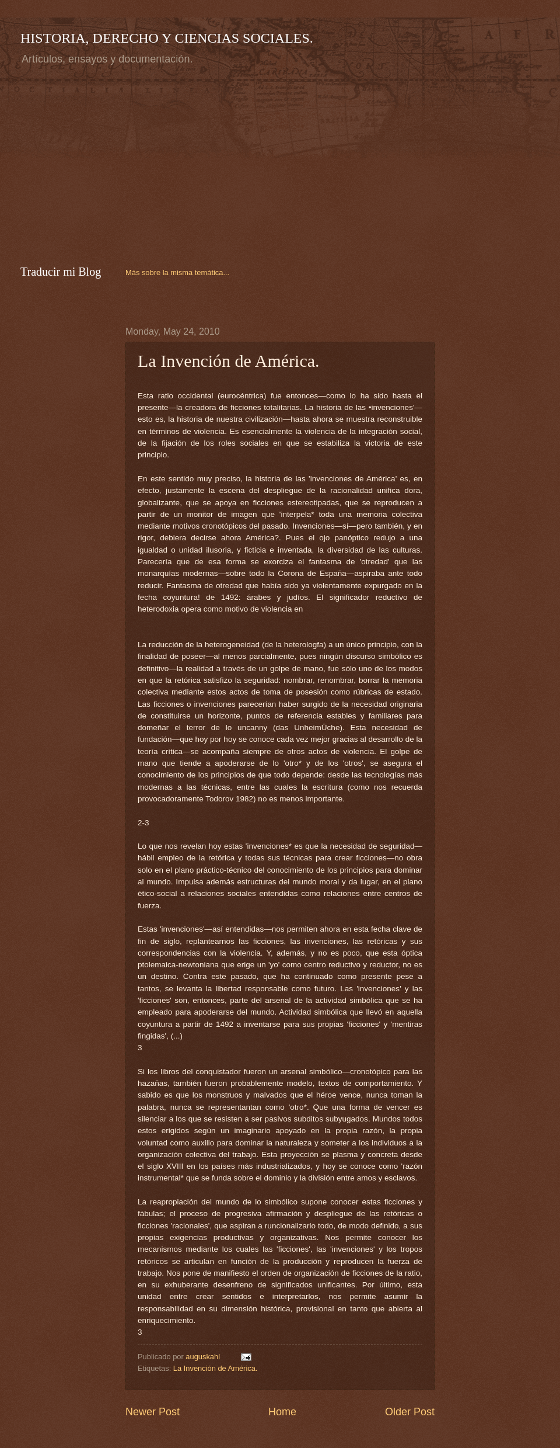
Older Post (410, 1412)
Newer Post (152, 1412)
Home (282, 1412)
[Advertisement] (118, 163)
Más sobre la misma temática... (177, 272)
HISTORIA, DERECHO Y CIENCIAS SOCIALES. (166, 38)
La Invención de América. (215, 1368)
